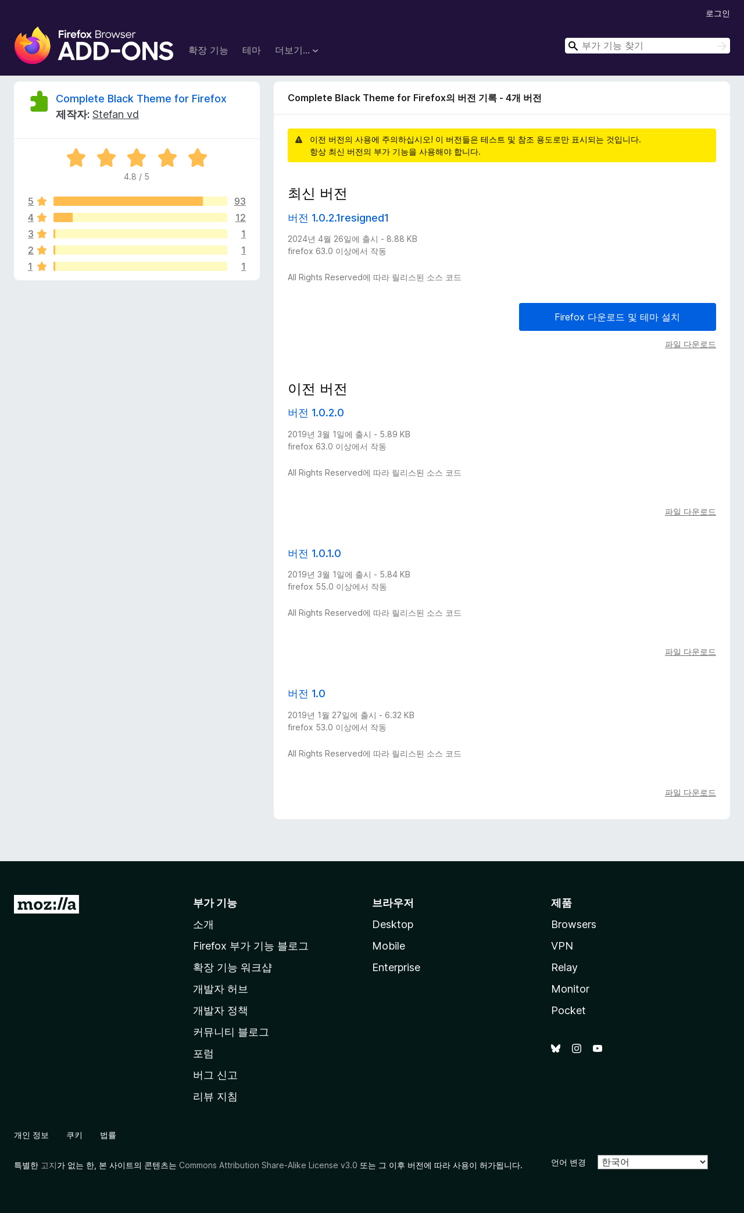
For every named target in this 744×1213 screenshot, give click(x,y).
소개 (203, 924)
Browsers (573, 924)
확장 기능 (208, 50)
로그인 (718, 13)
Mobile (388, 946)
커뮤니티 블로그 (231, 1032)
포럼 (203, 1053)
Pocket (568, 1010)
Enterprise (396, 967)
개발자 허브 (220, 989)
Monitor (570, 989)
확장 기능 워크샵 (232, 967)
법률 (108, 1135)
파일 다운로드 (690, 344)
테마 (251, 50)
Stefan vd (115, 114)
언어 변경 (568, 1162)
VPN (562, 946)
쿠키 (74, 1135)
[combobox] (647, 45)
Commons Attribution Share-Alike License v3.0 (268, 1165)
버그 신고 (215, 1075)
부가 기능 (215, 903)
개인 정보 (31, 1135)
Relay (564, 967)
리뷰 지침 (215, 1096)
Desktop (392, 924)
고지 (49, 1165)
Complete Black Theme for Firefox (141, 98)
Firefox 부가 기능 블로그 (251, 946)
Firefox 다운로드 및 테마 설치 (617, 317)
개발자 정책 (220, 1010)
